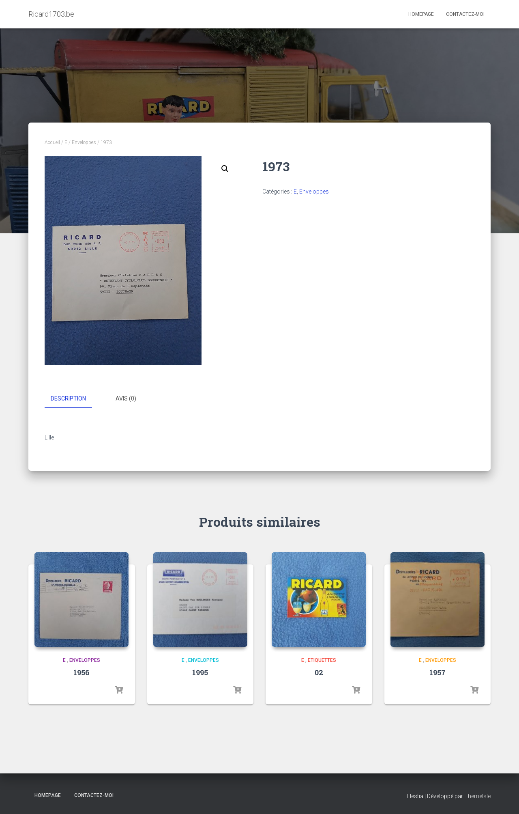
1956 (81, 672)
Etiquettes (322, 660)
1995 (200, 672)
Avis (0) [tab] (126, 398)
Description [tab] (68, 398)
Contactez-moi (465, 14)
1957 (437, 672)
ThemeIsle (477, 795)
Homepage (421, 14)
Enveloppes (84, 142)
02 (319, 672)
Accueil (52, 142)
